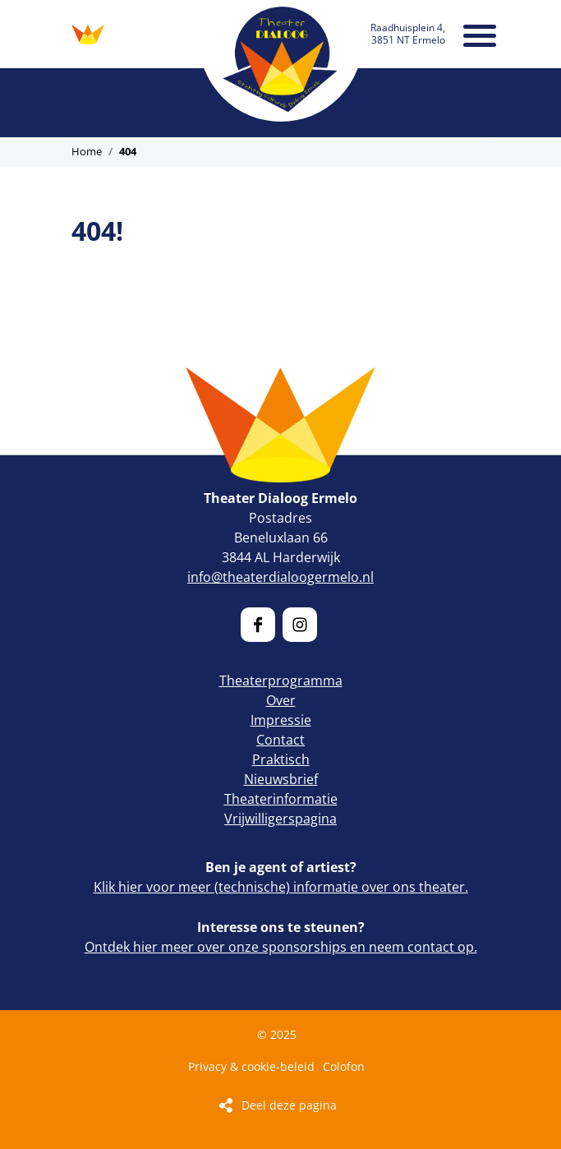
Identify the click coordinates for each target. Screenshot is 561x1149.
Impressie (281, 720)
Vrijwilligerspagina (280, 819)
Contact (280, 740)
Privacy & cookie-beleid (251, 1066)
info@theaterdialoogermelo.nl (280, 577)
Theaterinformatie (281, 799)
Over (281, 700)
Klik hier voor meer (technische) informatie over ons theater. (281, 887)
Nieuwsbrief (281, 779)
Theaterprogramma (281, 680)
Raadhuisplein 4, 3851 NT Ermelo (407, 33)
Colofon (344, 1066)
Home (86, 151)
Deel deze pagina (289, 1105)
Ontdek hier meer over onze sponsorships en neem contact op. (281, 947)
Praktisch (281, 759)
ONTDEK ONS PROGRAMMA (87, 34)
